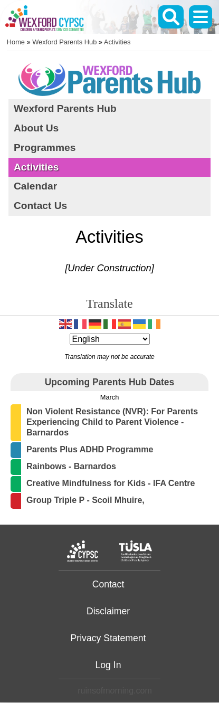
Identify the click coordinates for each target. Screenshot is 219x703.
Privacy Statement (108, 638)
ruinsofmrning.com (115, 690)
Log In (108, 665)
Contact (108, 584)
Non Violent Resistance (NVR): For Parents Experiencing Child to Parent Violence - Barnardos (112, 422)
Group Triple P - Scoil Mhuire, (85, 500)
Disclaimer (108, 611)
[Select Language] (110, 339)
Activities (117, 42)
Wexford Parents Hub (64, 42)
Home (16, 42)
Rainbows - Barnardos (71, 466)
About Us (36, 128)
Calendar (35, 186)
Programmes (44, 147)
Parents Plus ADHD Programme (89, 449)
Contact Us (40, 205)
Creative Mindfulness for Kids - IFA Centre (110, 483)
